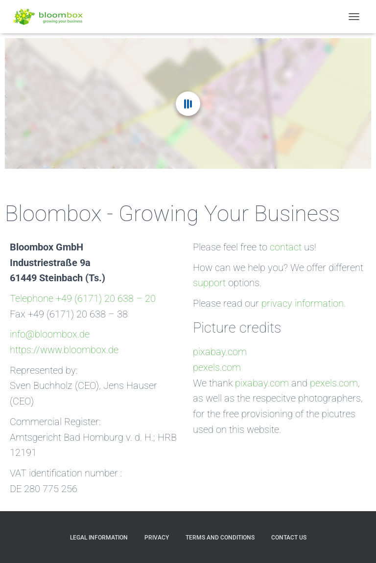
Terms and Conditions (220, 537)
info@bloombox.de (50, 334)
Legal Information (99, 537)
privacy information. (303, 303)
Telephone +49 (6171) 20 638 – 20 (83, 298)
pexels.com (217, 367)
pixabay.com (220, 352)
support (209, 283)
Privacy (156, 537)
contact (286, 247)
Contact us (288, 537)
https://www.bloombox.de (64, 350)
